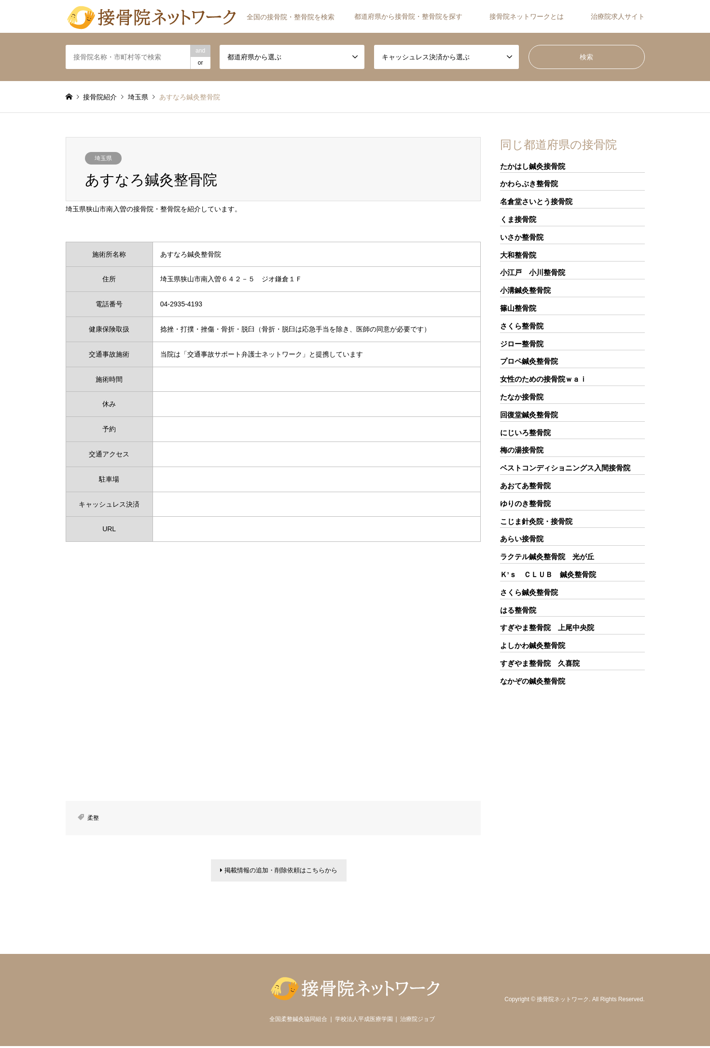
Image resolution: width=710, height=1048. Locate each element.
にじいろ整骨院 (525, 432)
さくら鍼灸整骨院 (529, 592)
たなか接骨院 (521, 397)
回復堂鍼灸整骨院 (529, 415)
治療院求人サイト (618, 16)
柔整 (93, 817)
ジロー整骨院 (521, 344)
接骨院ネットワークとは (526, 16)
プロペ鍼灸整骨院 (529, 361)
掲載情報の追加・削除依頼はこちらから (279, 871)
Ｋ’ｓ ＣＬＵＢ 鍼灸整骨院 (548, 574)
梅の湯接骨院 (521, 450)
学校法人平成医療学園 (364, 1021)
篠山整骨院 (518, 308)
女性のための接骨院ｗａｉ (543, 379)
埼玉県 (103, 158)
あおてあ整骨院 (525, 486)
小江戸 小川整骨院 (532, 272)
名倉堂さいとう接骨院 (536, 201)
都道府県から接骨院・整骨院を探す (408, 16)
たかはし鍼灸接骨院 (532, 166)
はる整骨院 (518, 610)
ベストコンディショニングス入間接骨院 (565, 468)
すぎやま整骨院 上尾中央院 (547, 627)
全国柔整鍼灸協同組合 (298, 1021)
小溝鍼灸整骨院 (525, 290)
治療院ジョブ (417, 1021)
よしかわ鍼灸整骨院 (532, 645)
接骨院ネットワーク (563, 1001)
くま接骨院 (518, 219)
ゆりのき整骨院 (525, 503)
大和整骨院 (518, 255)
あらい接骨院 (521, 539)
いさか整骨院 (521, 237)
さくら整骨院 (521, 326)
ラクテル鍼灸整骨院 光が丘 (547, 556)
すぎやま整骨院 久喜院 (540, 663)
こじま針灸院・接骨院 (536, 521)
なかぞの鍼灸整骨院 (532, 681)
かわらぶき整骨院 (529, 183)
